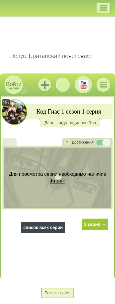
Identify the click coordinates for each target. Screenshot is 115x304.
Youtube (83, 84)
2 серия (92, 224)
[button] (103, 8)
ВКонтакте (63, 85)
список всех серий (43, 227)
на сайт (13, 85)
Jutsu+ (44, 84)
